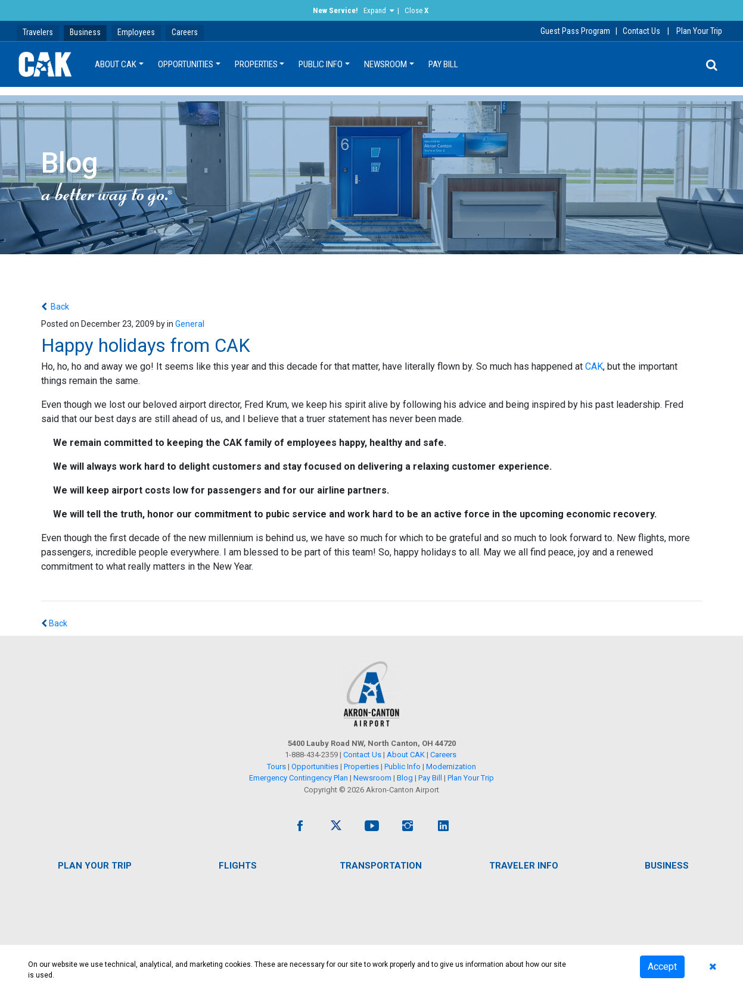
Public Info (321, 64)
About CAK (115, 64)
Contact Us (641, 31)
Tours (277, 766)
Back (59, 306)
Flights (238, 865)
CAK (594, 366)
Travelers (38, 32)
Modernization (451, 766)
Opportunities (185, 64)
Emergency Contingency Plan (298, 777)
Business (85, 32)
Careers (185, 32)
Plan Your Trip (699, 31)
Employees (136, 32)
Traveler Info (523, 865)
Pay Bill (443, 64)
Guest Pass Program (575, 31)
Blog (405, 777)
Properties (256, 64)
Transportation (381, 865)
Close (416, 10)
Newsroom (385, 64)
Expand (374, 10)
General (189, 324)
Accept (662, 966)
